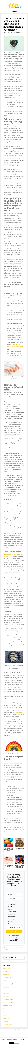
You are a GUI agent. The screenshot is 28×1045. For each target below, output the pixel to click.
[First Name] (14, 894)
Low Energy (6, 993)
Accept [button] (11, 1043)
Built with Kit (14, 940)
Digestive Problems (8, 977)
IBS (4, 990)
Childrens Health (13, 947)
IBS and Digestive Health (14, 919)
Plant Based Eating (8, 999)
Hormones (5, 949)
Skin (4, 1009)
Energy (10, 909)
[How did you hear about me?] (14, 927)
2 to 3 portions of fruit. (17, 712)
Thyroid (10, 921)
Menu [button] (15, 11)
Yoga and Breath (7, 1024)
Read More (16, 1043)
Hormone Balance (12, 916)
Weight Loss (11, 906)
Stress (10, 949)
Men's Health (6, 996)
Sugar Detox (6, 1018)
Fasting (5, 980)
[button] (14, 913)
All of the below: (12, 904)
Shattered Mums (12, 911)
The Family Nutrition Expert (14, 4)
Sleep (4, 1012)
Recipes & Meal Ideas (8, 1002)
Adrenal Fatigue (7, 968)
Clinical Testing (7, 974)
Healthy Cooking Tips (8, 984)
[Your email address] (14, 898)
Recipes (10, 924)
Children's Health (12, 914)
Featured (19, 947)
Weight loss (6, 1021)
